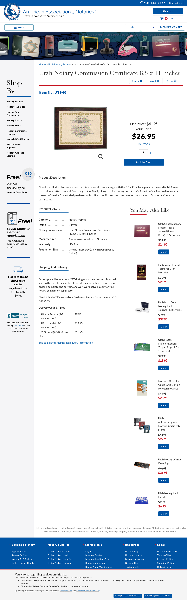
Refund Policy (165, 567)
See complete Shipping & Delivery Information (66, 342)
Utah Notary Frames (59, 64)
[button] (168, 11)
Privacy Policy (165, 559)
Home (42, 64)
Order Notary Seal (58, 555)
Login (88, 551)
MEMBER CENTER (171, 27)
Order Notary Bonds (23, 563)
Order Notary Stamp (59, 551)
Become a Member (95, 563)
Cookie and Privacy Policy (87, 590)
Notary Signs (14, 125)
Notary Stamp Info (167, 551)
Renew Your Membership (98, 567)
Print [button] (172, 81)
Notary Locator (133, 555)
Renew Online (19, 555)
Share (137, 81)
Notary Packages (16, 106)
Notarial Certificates (18, 139)
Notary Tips (131, 563)
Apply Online (19, 551)
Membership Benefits (97, 559)
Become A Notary (134, 559)
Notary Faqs (132, 551)
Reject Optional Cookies (157, 596)
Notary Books (14, 120)
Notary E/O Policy (22, 559)
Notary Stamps (15, 101)
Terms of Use (66, 590)
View (164, 252)
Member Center (93, 555)
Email (155, 81)
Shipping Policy (165, 563)
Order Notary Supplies (60, 559)
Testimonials (132, 567)
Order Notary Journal (60, 563)
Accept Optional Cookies (128, 596)
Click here (18, 325)
